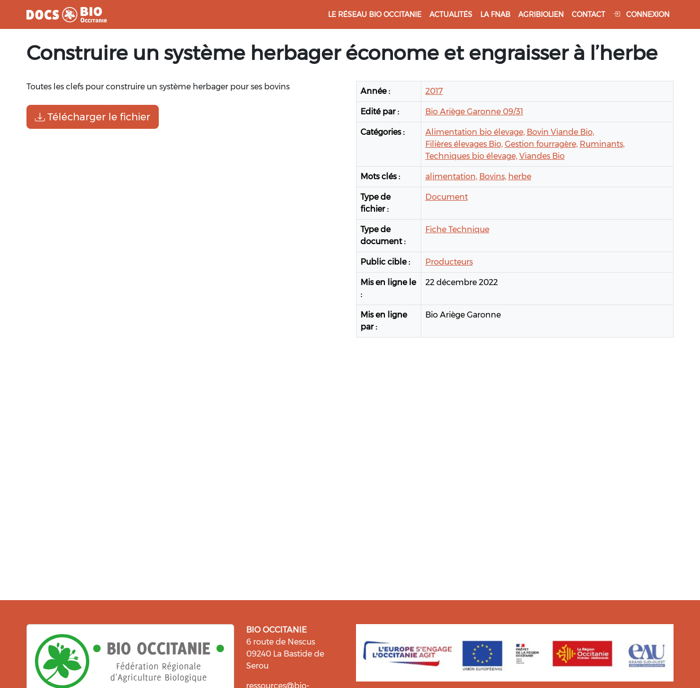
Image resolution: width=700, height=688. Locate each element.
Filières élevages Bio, (464, 144)
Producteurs (449, 262)
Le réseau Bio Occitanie (374, 14)
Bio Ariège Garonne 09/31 (474, 111)
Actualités (450, 14)
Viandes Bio (542, 156)
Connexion (641, 14)
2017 (434, 91)
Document (446, 197)
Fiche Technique (457, 229)
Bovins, (492, 176)
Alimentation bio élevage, (475, 132)
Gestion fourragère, (541, 144)
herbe (519, 176)
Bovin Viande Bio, (560, 132)
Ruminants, (602, 144)
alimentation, (451, 176)
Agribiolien (541, 14)
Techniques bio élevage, (471, 156)
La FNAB (495, 14)
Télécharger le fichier (92, 117)
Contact (588, 14)
